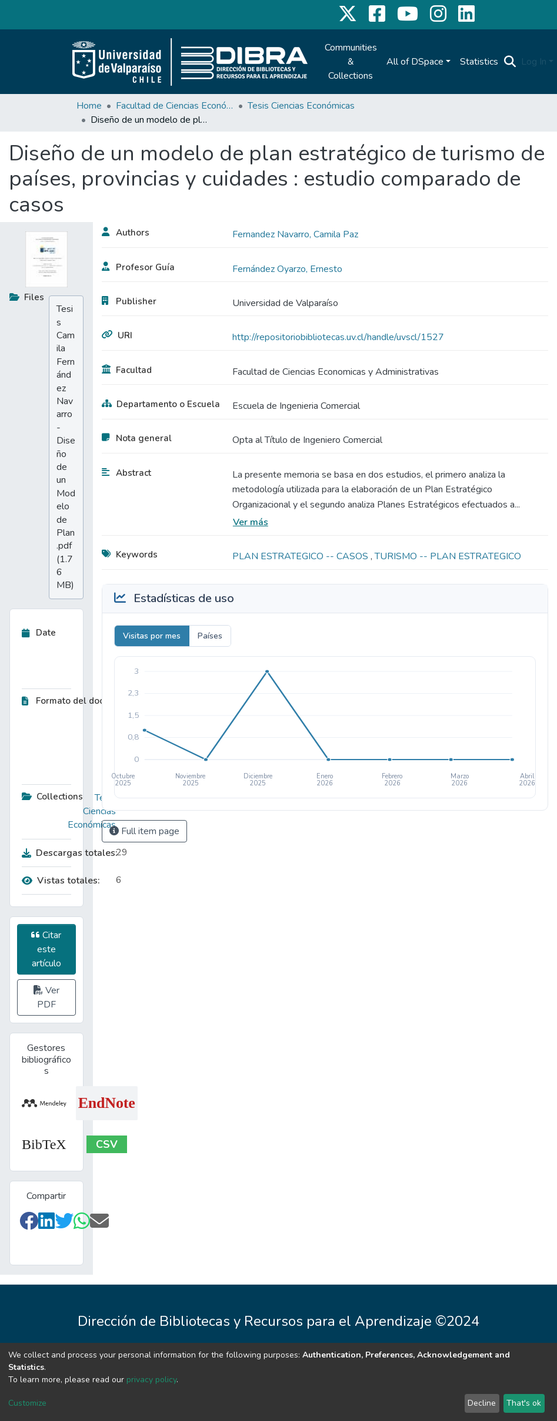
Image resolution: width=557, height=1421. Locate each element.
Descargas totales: (66, 852)
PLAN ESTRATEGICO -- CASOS (301, 556)
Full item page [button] (144, 831)
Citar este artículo (46, 949)
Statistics (479, 61)
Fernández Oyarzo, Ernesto (287, 269)
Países (210, 635)
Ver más (250, 522)
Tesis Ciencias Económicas (301, 105)
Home (89, 105)
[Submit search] (510, 62)
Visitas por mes (152, 635)
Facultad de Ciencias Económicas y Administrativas (175, 105)
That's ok (523, 1403)
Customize (27, 1403)
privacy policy (151, 1379)
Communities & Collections (351, 61)
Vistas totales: (61, 880)
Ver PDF (46, 997)
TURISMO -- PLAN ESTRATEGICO (448, 556)
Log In (533, 61)
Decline (482, 1403)
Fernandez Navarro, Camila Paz (295, 234)
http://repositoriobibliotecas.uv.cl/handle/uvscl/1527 (338, 337)
